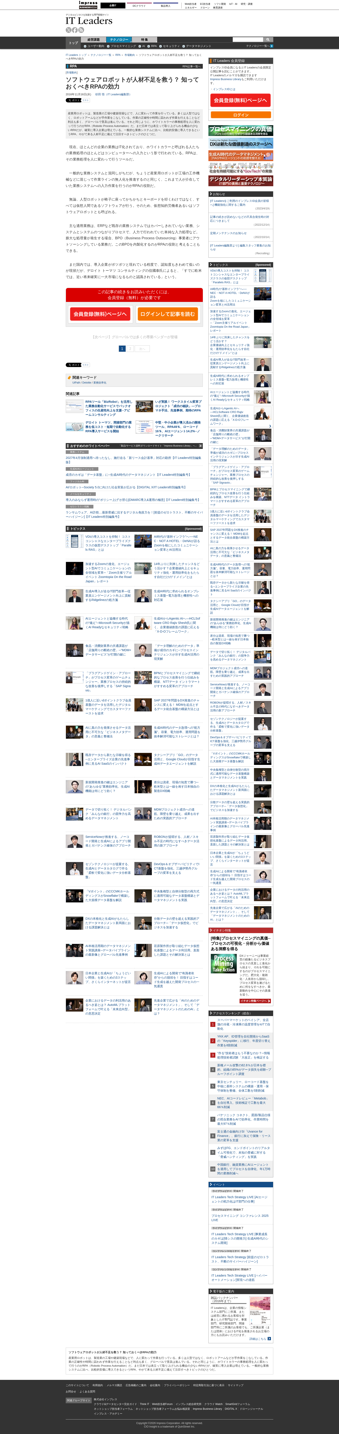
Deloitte (86, 382)
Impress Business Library (225, 79)
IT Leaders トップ (76, 55)
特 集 (144, 39)
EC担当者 (205, 4)
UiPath (76, 382)
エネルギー (191, 7)
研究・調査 (247, 4)
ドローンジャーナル (251, 1408)
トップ (73, 43)
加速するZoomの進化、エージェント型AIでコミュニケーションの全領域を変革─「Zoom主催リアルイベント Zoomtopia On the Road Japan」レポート (108, 572)
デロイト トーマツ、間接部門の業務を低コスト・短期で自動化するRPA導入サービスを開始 (108, 427)
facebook (75, 30)
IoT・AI (233, 4)
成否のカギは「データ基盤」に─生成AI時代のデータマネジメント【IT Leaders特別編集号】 (129, 474)
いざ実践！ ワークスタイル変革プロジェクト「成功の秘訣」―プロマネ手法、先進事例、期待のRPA (178, 406)
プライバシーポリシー (177, 1385)
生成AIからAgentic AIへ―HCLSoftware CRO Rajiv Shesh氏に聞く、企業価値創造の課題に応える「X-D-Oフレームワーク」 (229, 416)
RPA (154, 46)
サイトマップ (235, 1385)
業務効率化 (99, 382)
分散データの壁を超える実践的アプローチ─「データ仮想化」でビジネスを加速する (176, 923)
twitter (69, 30)
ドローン (205, 7)
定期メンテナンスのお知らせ (228, 233)
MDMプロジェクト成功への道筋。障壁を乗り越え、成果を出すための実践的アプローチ (176, 814)
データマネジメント (198, 46)
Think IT (144, 1404)
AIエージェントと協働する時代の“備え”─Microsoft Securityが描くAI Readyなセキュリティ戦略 (107, 623)
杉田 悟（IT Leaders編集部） (113, 94)
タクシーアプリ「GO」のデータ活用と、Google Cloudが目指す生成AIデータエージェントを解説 (177, 759)
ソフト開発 (220, 4)
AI (143, 46)
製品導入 (165, 6)
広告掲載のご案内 (136, 1385)
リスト (85, 100)
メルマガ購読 (114, 1385)
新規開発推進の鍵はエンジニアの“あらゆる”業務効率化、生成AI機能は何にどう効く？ (107, 786)
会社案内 (155, 1385)
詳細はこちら (257, 1338)
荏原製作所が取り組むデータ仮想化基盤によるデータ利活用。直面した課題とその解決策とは (176, 950)
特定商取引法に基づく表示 (208, 1385)
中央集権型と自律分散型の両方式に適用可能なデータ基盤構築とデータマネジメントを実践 (176, 896)
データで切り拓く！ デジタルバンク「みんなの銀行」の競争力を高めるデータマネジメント (108, 814)
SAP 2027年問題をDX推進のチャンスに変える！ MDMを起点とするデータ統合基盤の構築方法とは (177, 705)
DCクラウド (139, 6)
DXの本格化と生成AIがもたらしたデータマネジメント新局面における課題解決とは (108, 923)
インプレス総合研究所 (188, 1404)
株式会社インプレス (105, 1399)
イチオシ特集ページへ (255, 1001)
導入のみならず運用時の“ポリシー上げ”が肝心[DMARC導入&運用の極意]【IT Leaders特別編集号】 (133, 500)
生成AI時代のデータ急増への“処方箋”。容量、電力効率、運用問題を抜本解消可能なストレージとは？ (177, 732)
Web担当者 (191, 4)
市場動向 (130, 55)
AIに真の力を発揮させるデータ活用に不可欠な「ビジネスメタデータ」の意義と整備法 (108, 732)
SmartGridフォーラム (237, 1404)
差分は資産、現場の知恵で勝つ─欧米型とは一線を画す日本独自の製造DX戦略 (176, 786)
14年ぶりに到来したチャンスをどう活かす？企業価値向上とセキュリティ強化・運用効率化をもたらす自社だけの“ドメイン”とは (230, 345)
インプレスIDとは (224, 89)
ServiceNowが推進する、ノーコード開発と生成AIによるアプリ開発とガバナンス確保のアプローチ (108, 841)
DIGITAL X (231, 1408)
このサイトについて (77, 1385)
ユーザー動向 (96, 46)
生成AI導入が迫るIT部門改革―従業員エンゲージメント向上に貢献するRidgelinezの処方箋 (108, 595)
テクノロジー (119, 39)
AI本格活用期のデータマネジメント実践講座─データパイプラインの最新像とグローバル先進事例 (108, 950)
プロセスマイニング (123, 46)
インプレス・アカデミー (108, 1413)
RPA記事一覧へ (191, 66)
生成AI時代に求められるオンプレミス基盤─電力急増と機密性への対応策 (176, 595)
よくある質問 (87, 1391)
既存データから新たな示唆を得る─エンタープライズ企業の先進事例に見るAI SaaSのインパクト (108, 759)
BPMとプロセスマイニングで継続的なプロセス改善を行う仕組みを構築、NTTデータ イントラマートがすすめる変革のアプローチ (230, 497)
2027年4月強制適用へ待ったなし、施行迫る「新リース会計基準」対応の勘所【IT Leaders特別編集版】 (133, 460)
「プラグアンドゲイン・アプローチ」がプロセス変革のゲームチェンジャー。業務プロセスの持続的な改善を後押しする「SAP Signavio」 (108, 681)
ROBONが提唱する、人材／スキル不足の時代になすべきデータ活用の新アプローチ (176, 841)
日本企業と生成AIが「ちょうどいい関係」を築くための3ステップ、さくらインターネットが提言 (108, 977)
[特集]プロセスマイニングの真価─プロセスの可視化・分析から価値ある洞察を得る (240, 943)
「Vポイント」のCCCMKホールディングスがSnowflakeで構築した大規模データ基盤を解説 (107, 896)
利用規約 (98, 1385)
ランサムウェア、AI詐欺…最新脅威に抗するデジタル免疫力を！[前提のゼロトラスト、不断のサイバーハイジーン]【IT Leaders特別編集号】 (134, 514)
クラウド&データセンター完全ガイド (115, 1404)
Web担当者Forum (162, 1404)
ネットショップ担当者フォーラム (113, 1408)
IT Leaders (89, 20)
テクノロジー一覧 (101, 55)
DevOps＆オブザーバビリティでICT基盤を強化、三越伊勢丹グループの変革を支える (176, 868)
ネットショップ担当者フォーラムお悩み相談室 (163, 1408)
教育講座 (218, 7)
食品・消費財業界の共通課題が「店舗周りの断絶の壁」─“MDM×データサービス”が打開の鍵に (108, 650)
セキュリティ (171, 46)
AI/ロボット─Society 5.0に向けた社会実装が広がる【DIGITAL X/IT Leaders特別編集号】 (126, 487)
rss (81, 30)
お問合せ (71, 1391)
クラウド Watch (213, 1404)
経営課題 (94, 39)
